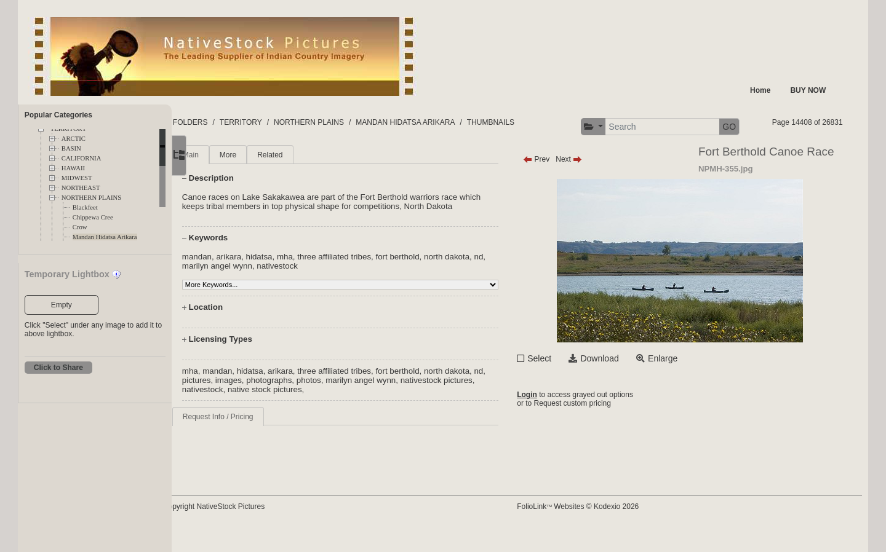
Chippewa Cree (93, 217)
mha (324, 289)
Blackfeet (85, 207)
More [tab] (267, 178)
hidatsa (298, 289)
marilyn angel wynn (270, 298)
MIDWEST (77, 178)
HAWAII (73, 168)
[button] (694, 126)
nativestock (330, 298)
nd (226, 298)
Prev (554, 182)
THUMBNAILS (530, 122)
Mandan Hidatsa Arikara (105, 237)
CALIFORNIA (82, 158)
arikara (268, 289)
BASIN (71, 148)
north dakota (486, 289)
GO (830, 127)
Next (587, 182)
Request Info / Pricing (257, 449)
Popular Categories (58, 115)
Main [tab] (230, 178)
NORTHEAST (81, 187)
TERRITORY (280, 122)
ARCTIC (74, 138)
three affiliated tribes (373, 289)
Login (545, 419)
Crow (80, 227)
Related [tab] (309, 178)
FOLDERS (229, 122)
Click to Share (58, 367)
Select (558, 382)
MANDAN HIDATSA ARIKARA (444, 122)
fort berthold (436, 289)
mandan (236, 289)
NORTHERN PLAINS (91, 197)
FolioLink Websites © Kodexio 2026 (596, 525)
